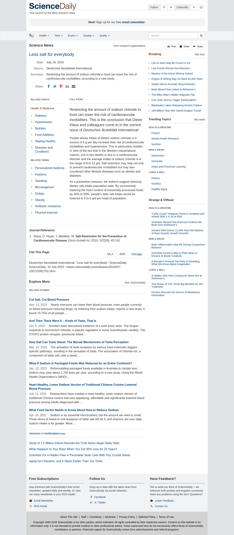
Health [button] (44, 35)
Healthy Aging (159, 189)
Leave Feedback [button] (164, 500)
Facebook (100, 497)
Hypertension (43, 122)
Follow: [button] (154, 7)
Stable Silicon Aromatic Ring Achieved (173, 84)
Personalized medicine (49, 168)
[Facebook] (48, 86)
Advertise (110, 516)
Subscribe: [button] (183, 7)
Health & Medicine (42, 108)
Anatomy (40, 174)
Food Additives (44, 134)
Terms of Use (166, 516)
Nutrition (40, 128)
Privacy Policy (127, 516)
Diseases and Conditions (44, 149)
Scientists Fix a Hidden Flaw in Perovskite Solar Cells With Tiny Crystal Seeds (79, 455)
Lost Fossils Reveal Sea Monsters (170, 68)
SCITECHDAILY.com (54, 433)
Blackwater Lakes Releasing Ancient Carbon (176, 105)
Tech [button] (58, 35)
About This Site (69, 516)
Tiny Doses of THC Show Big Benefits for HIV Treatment (177, 285)
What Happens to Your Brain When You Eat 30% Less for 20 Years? (73, 449)
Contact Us (161, 506)
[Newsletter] (201, 7)
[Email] (73, 86)
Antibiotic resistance (48, 206)
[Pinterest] (61, 86)
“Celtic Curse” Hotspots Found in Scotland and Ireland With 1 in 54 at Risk (177, 215)
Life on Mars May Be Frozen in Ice (170, 63)
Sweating (41, 180)
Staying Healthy (45, 141)
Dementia (156, 161)
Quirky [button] (105, 35)
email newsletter (133, 22)
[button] (171, 46)
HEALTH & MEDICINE (160, 127)
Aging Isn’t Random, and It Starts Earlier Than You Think (65, 461)
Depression (157, 155)
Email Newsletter (43, 500)
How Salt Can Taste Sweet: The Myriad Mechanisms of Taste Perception (79, 342)
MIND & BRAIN (156, 150)
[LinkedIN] (67, 86)
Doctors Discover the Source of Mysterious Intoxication (175, 293)
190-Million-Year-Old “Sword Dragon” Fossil (176, 110)
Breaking (155, 54)
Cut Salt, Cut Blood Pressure (49, 299)
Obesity (40, 200)
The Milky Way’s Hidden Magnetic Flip (173, 94)
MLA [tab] (110, 254)
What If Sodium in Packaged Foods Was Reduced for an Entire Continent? (80, 363)
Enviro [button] (73, 35)
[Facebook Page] (164, 7)
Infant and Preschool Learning (168, 166)
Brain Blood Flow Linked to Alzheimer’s (173, 89)
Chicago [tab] (136, 254)
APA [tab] (122, 254)
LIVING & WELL (157, 172)
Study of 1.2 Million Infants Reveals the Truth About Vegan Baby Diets (74, 443)
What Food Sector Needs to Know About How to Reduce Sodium (74, 410)
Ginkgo (39, 193)
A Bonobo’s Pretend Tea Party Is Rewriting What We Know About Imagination (175, 263)
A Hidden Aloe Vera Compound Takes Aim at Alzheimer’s (176, 277)
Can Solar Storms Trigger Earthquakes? (174, 100)
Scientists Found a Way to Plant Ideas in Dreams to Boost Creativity (174, 254)
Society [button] (88, 35)
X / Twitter (100, 502)
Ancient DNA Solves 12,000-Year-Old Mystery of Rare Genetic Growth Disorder (177, 232)
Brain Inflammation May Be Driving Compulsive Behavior (178, 246)
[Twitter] (55, 86)
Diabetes (40, 115)
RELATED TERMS (40, 160)
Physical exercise (46, 212)
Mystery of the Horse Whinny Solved (172, 73)
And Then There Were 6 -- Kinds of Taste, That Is (62, 320)
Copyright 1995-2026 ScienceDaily (53, 522)
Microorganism (44, 187)
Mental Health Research (165, 138)
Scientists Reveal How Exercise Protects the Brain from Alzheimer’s (176, 223)
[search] (201, 35)
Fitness (155, 133)
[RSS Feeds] (194, 7)
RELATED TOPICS (40, 99)
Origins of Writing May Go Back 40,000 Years (177, 78)
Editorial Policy (147, 516)
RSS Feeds (40, 506)
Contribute (96, 516)
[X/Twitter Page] (171, 7)
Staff (83, 516)
